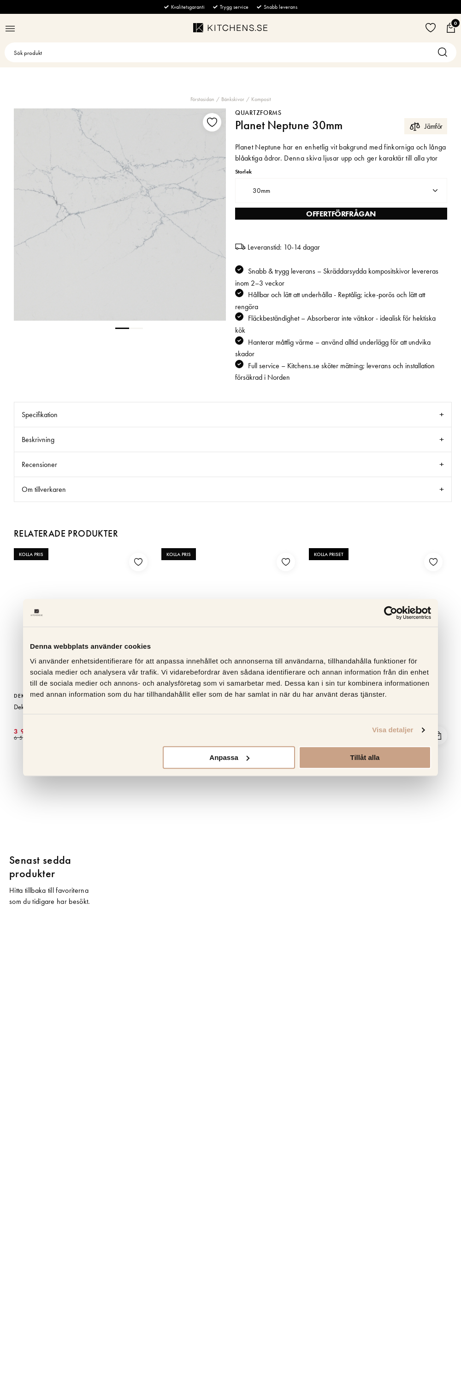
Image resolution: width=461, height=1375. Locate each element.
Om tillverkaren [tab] (44, 489)
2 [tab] (136, 328)
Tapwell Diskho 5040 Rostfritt (348, 706)
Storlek (243, 171)
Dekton (25, 695)
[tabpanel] (120, 214)
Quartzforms (258, 112)
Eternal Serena (180, 706)
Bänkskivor (232, 99)
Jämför (426, 126)
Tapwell (321, 695)
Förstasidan (202, 99)
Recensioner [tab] (39, 464)
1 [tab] (122, 328)
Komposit (261, 99)
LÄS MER (137, 734)
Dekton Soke (30, 706)
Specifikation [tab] (40, 414)
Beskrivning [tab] (38, 439)
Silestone (175, 695)
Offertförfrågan (341, 214)
